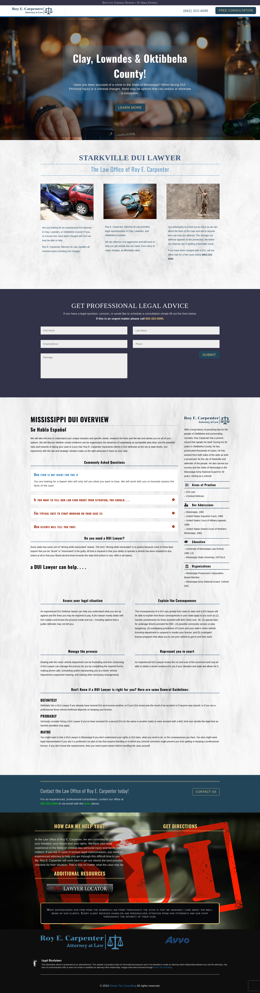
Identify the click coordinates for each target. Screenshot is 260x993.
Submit (209, 355)
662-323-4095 (154, 318)
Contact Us (206, 791)
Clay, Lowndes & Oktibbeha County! (130, 68)
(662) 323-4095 (195, 11)
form (87, 803)
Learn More (130, 109)
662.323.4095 (49, 803)
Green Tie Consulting (162, 967)
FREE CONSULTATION (236, 10)
